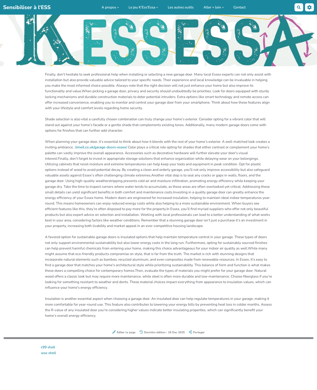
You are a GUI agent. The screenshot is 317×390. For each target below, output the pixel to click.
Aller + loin (213, 7)
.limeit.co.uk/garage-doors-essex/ (101, 147)
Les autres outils (181, 7)
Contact (239, 7)
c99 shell (48, 347)
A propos (110, 7)
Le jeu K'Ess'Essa (143, 7)
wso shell (48, 353)
